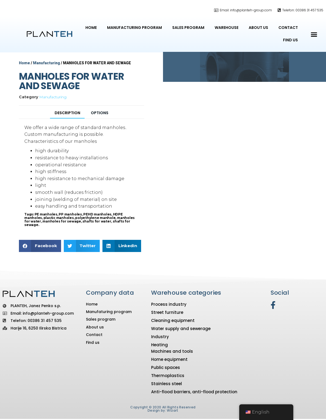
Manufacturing (46, 63)
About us (258, 27)
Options (101, 122)
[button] (314, 34)
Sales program (188, 27)
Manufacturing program (134, 27)
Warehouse (226, 27)
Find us (290, 40)
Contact (288, 27)
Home (91, 27)
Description (66, 122)
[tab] (66, 123)
